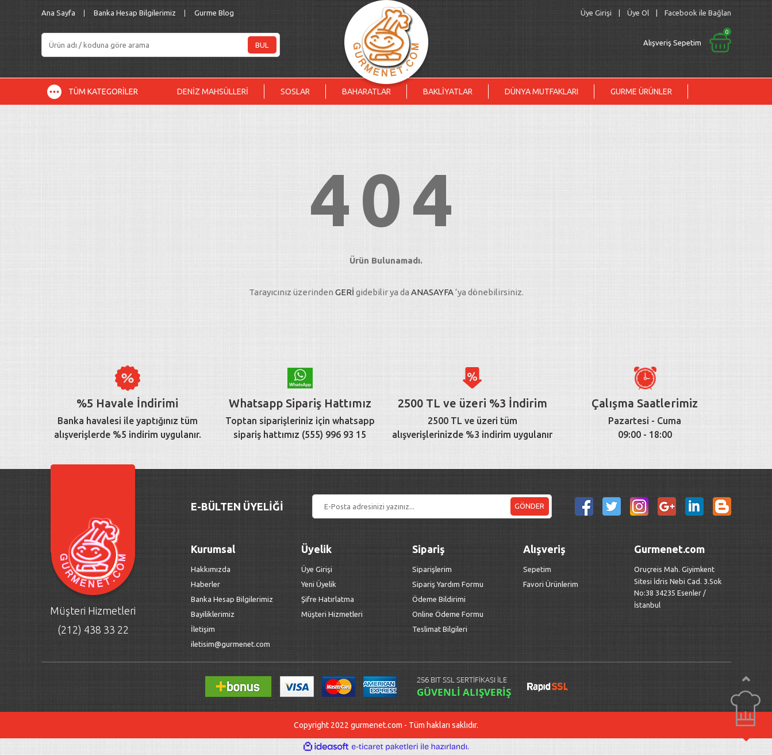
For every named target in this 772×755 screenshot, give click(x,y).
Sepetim (537, 569)
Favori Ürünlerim (550, 584)
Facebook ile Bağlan (698, 13)
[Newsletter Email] (432, 506)
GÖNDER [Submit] (529, 506)
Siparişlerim (432, 569)
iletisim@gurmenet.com (230, 644)
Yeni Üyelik (318, 584)
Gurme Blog (214, 13)
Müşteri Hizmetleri (332, 614)
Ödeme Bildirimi (439, 599)
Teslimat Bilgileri (440, 629)
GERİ (344, 292)
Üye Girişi (316, 569)
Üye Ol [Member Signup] (638, 13)
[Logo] (386, 39)
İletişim (203, 629)
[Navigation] (101, 91)
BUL (261, 45)
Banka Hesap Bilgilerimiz (135, 13)
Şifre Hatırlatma (327, 599)
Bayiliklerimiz (213, 614)
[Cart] (591, 42)
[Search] (160, 45)
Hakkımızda (211, 569)
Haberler (205, 584)
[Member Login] (596, 13)
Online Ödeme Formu (447, 614)
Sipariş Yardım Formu (447, 584)
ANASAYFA (432, 292)
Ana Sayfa (58, 13)
